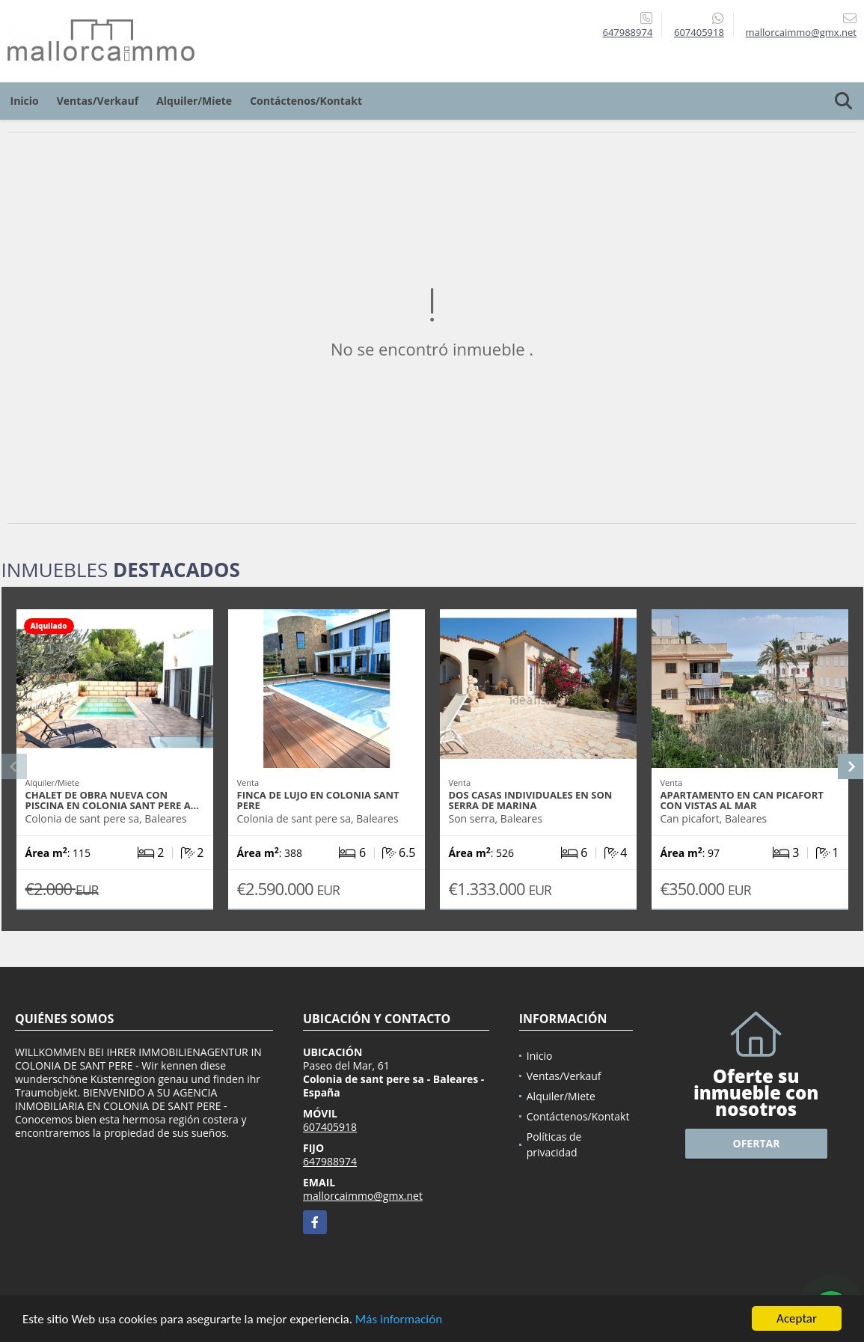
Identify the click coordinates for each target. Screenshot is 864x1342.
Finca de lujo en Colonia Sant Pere (318, 800)
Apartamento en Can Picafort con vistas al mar (742, 800)
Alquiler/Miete (194, 101)
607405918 (699, 32)
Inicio (24, 101)
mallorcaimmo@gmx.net (363, 1196)
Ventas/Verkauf (97, 101)
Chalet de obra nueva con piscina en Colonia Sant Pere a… (112, 800)
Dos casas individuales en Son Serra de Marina (531, 800)
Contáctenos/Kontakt (306, 101)
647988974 (627, 32)
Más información (398, 1319)
